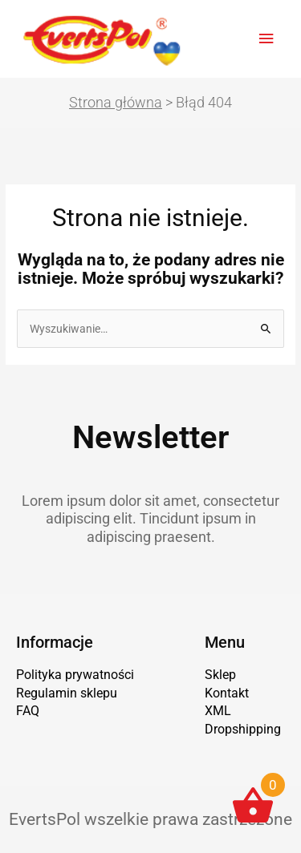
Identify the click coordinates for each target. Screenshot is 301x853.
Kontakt (227, 693)
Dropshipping (243, 729)
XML (218, 710)
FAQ (27, 710)
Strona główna (115, 102)
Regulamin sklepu (66, 693)
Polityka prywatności (75, 674)
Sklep (220, 674)
